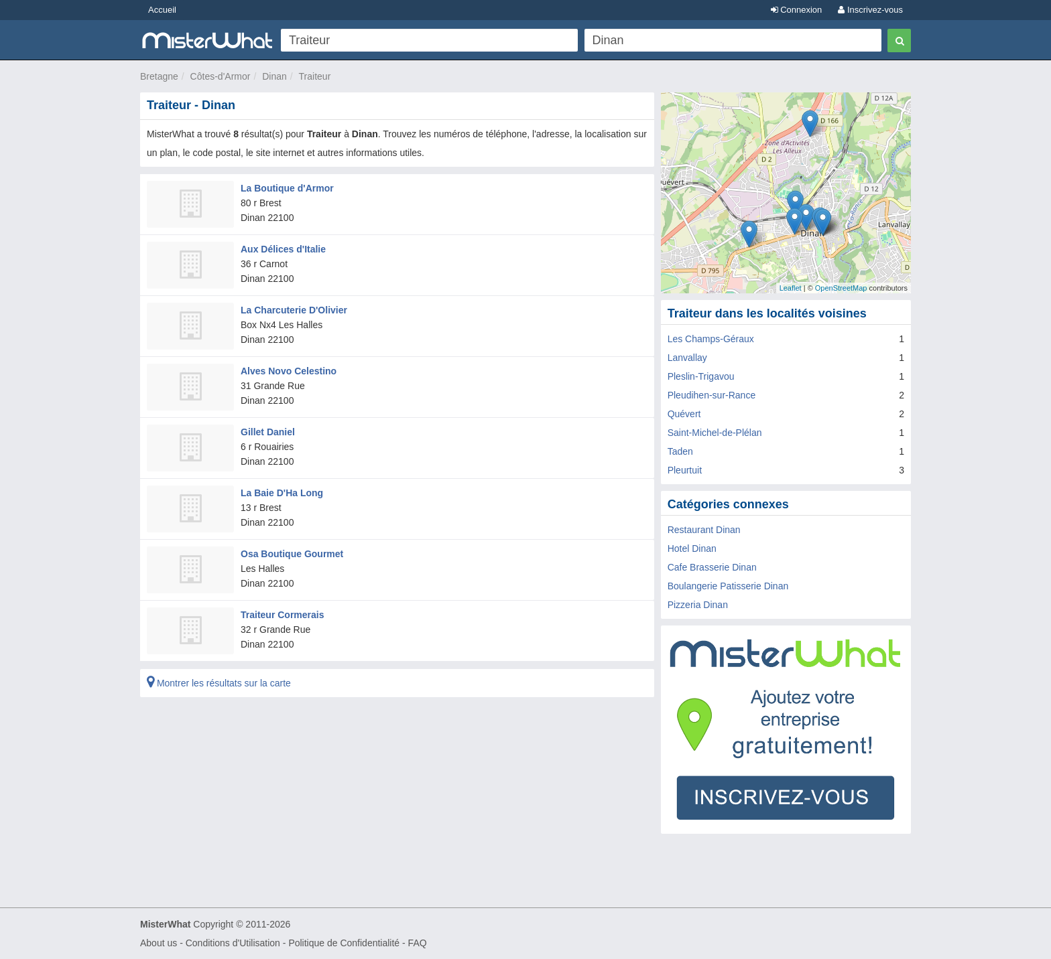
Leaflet (791, 288)
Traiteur (315, 76)
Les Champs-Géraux (711, 339)
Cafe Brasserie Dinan (712, 567)
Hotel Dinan (692, 548)
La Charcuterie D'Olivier (294, 310)
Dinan (274, 76)
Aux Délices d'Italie (283, 249)
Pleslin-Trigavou (701, 376)
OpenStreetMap (841, 288)
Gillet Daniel (268, 432)
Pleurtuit (685, 470)
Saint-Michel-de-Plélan (715, 432)
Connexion (796, 10)
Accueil (162, 10)
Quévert (684, 414)
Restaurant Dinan (704, 529)
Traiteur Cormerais (282, 614)
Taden (680, 451)
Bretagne (159, 76)
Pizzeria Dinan (698, 604)
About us (158, 943)
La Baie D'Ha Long (282, 493)
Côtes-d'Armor (220, 76)
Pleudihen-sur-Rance (712, 395)
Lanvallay (687, 357)
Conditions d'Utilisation (233, 943)
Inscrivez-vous (870, 10)
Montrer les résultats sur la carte (219, 683)
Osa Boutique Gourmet (292, 553)
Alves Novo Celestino (288, 371)
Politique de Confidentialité (343, 943)
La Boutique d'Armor (287, 188)
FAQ (417, 943)
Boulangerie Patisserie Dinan (728, 586)
